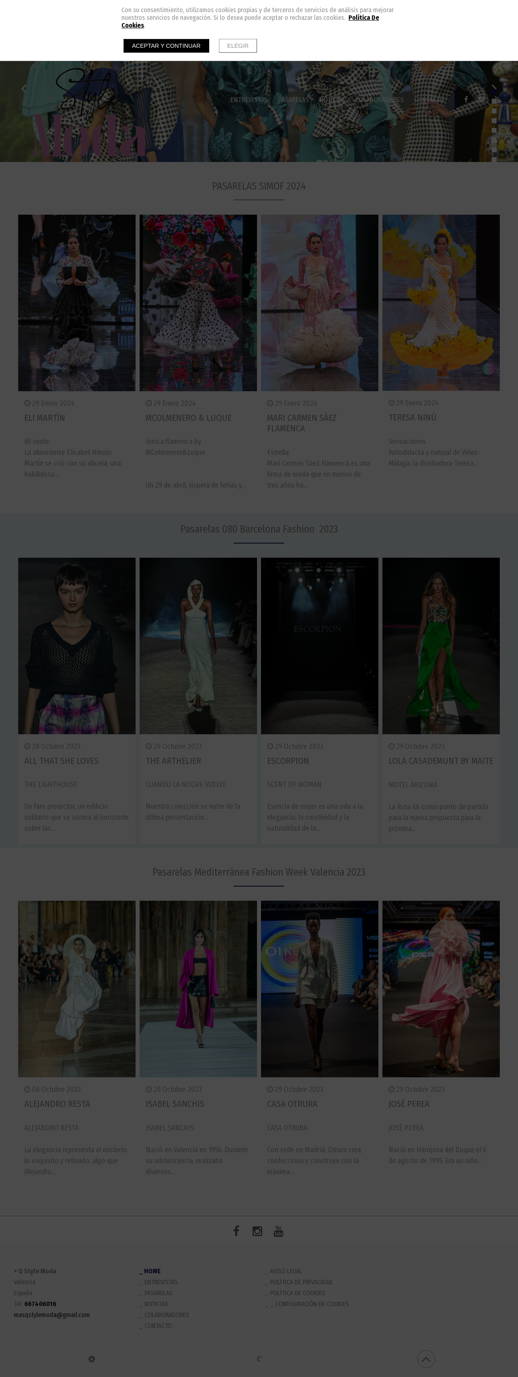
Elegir (238, 46)
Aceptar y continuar (166, 46)
